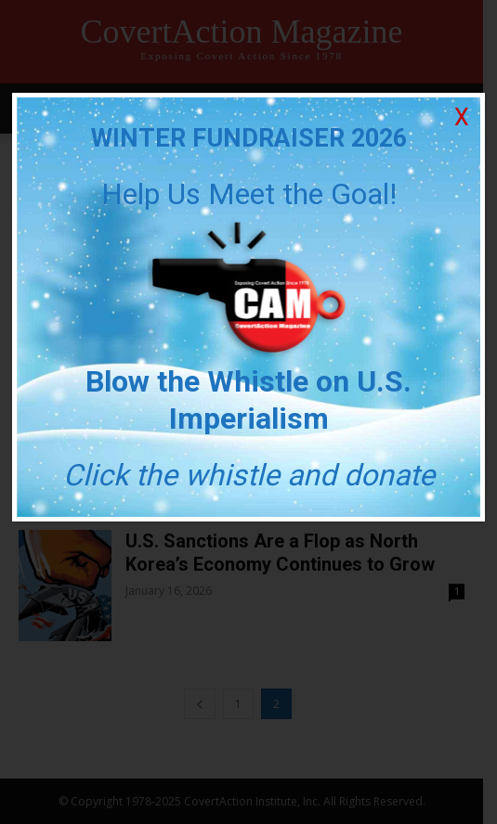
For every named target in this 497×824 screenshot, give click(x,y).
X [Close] (461, 117)
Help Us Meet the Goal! (249, 194)
